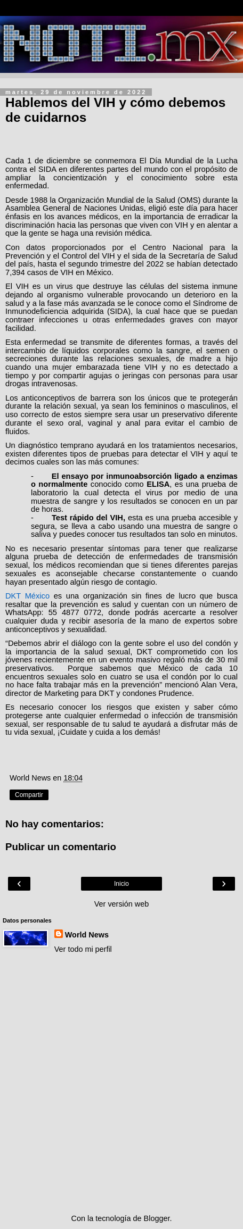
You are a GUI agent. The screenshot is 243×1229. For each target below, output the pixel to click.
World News (87, 935)
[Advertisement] (121, 1083)
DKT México (27, 596)
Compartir (29, 795)
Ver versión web (121, 904)
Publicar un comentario (60, 846)
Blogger (157, 1218)
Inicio (121, 883)
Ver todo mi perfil (83, 949)
